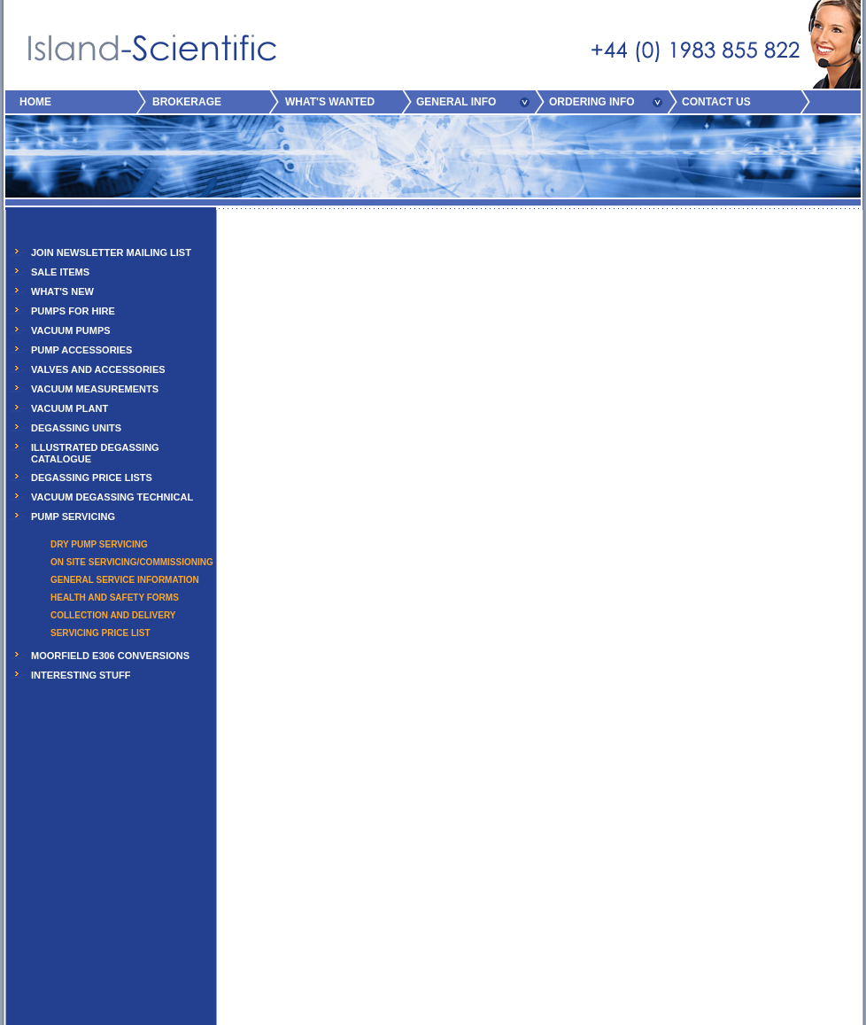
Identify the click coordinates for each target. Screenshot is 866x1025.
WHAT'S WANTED (330, 102)
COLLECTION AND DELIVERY (112, 615)
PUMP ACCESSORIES (81, 350)
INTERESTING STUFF (80, 675)
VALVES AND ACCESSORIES (98, 369)
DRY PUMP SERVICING (99, 544)
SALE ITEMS (60, 272)
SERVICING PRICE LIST (100, 633)
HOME (35, 102)
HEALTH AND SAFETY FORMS (114, 597)
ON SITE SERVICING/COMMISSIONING (131, 562)
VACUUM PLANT (69, 408)
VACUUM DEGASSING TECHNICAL (112, 497)
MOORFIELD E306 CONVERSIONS (110, 655)
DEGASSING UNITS (76, 428)
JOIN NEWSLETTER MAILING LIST (111, 252)
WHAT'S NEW (62, 291)
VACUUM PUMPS (71, 330)
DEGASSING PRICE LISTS (91, 477)
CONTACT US (716, 102)
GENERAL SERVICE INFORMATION (124, 580)
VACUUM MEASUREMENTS (95, 389)
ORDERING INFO (592, 102)
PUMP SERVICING (73, 516)
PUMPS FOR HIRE (73, 311)
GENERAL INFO (456, 102)
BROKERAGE (186, 102)
